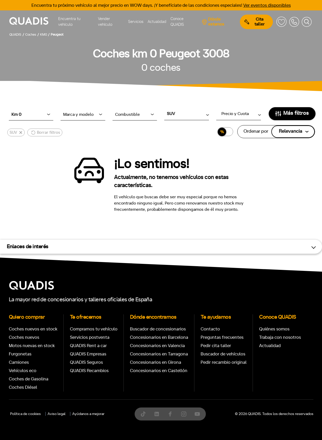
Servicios (135, 22)
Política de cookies (25, 414)
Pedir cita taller (216, 345)
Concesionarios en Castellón (158, 370)
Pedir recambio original (224, 362)
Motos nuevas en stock (32, 345)
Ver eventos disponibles (267, 5)
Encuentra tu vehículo (69, 22)
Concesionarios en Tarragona (159, 354)
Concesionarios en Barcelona (159, 337)
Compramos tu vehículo (93, 329)
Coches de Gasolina (28, 379)
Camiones (19, 362)
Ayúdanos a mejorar (88, 414)
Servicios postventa (89, 337)
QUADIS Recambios (89, 370)
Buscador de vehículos (223, 354)
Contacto (210, 329)
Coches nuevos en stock (33, 329)
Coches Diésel (23, 387)
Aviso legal (56, 414)
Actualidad (157, 22)
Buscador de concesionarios (158, 329)
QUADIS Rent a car (88, 345)
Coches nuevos (24, 337)
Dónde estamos (213, 21)
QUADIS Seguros (86, 362)
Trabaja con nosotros (280, 337)
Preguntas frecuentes (222, 337)
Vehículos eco (22, 370)
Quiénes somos (274, 329)
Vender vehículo (105, 22)
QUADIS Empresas (88, 354)
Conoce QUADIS (177, 22)
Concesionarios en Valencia (157, 345)
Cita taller (254, 21)
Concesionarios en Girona (155, 362)
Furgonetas (20, 354)
